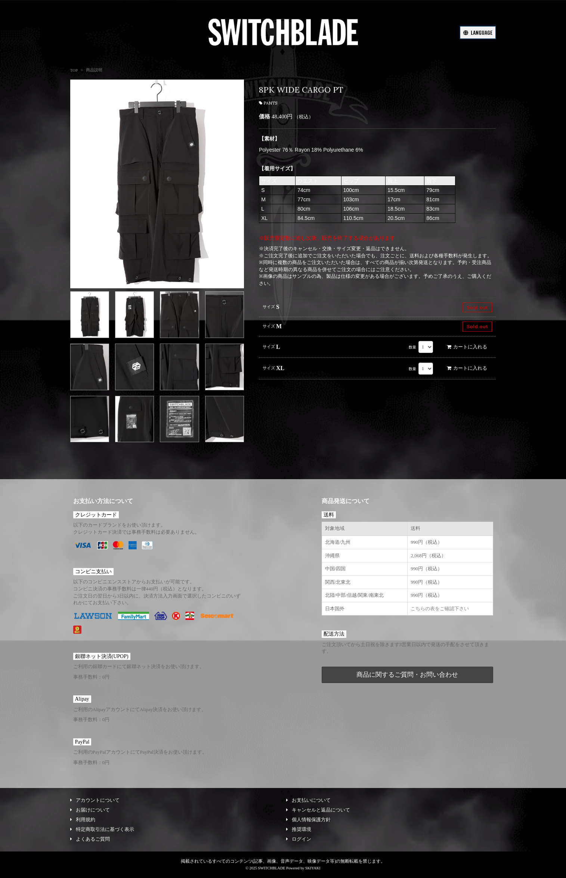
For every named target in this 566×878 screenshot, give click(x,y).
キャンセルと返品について (318, 810)
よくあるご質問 (90, 839)
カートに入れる (467, 347)
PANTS (268, 103)
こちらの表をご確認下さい (440, 608)
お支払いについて (308, 800)
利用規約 (82, 819)
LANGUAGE (477, 32)
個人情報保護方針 (308, 819)
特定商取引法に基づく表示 (102, 829)
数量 (412, 347)
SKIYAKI (313, 868)
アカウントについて (95, 800)
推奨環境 (298, 829)
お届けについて (90, 810)
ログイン (298, 839)
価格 (264, 117)
